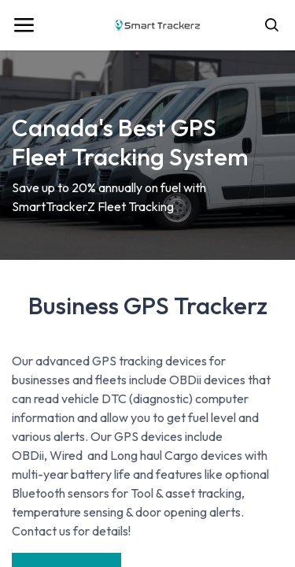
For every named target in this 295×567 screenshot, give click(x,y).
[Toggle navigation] (23, 25)
